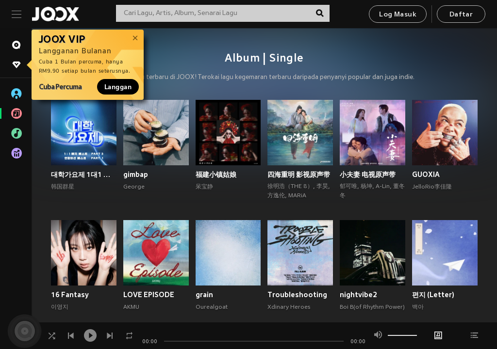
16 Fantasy (70, 295)
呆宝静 (204, 187)
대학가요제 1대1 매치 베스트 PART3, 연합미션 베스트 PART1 (83, 174)
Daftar (461, 14)
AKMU (131, 307)
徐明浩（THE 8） (290, 186)
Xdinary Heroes (288, 307)
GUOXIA (426, 174)
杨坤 (366, 186)
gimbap (135, 174)
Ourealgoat (212, 307)
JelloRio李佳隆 (432, 187)
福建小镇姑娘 (216, 174)
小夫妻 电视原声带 (368, 174)
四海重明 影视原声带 (298, 174)
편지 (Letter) (433, 295)
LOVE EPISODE (148, 295)
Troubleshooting (297, 295)
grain (204, 295)
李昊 (322, 186)
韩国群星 (62, 187)
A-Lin (383, 186)
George (134, 187)
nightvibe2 (358, 295)
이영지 (59, 307)
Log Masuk (397, 14)
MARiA (297, 195)
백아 (418, 307)
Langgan (118, 87)
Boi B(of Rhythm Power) (372, 307)
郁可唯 (348, 186)
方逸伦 (276, 195)
